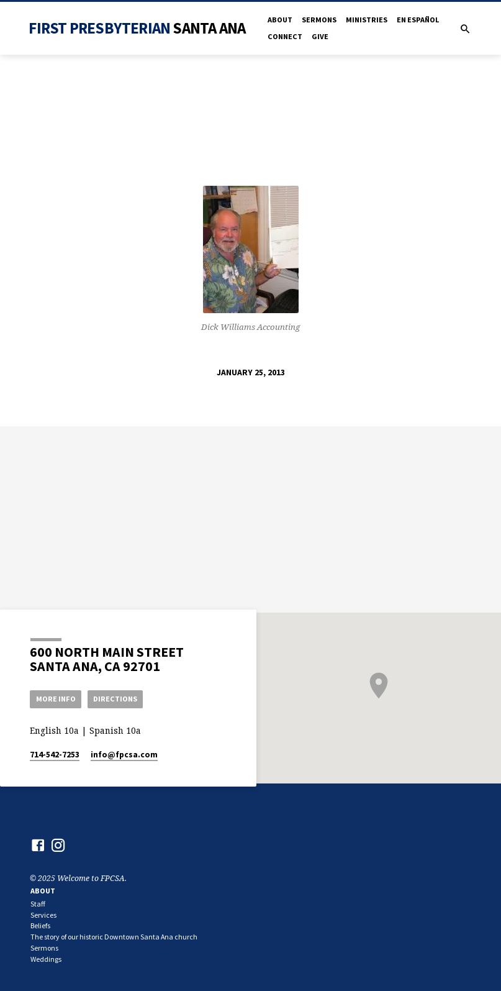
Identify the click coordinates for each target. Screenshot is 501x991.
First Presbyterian (137, 28)
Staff (37, 904)
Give (320, 36)
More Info (56, 698)
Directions (117, 698)
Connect (285, 36)
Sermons (319, 19)
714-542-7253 (54, 755)
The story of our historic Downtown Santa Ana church (113, 937)
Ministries (366, 19)
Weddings (45, 959)
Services (43, 915)
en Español (418, 19)
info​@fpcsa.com (124, 755)
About (280, 19)
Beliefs (40, 926)
